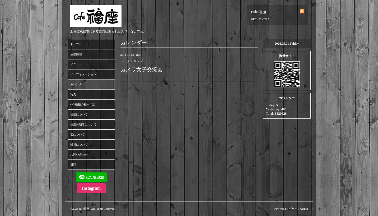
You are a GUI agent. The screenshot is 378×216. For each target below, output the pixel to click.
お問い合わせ (79, 154)
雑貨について (79, 144)
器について (77, 134)
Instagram (91, 188)
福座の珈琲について (83, 124)
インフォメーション (83, 74)
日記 (73, 164)
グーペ (293, 208)
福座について (79, 114)
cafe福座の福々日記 (82, 104)
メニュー (76, 64)
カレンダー (77, 84)
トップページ (79, 44)
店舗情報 (76, 54)
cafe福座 (84, 208)
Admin (304, 208)
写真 (73, 94)
